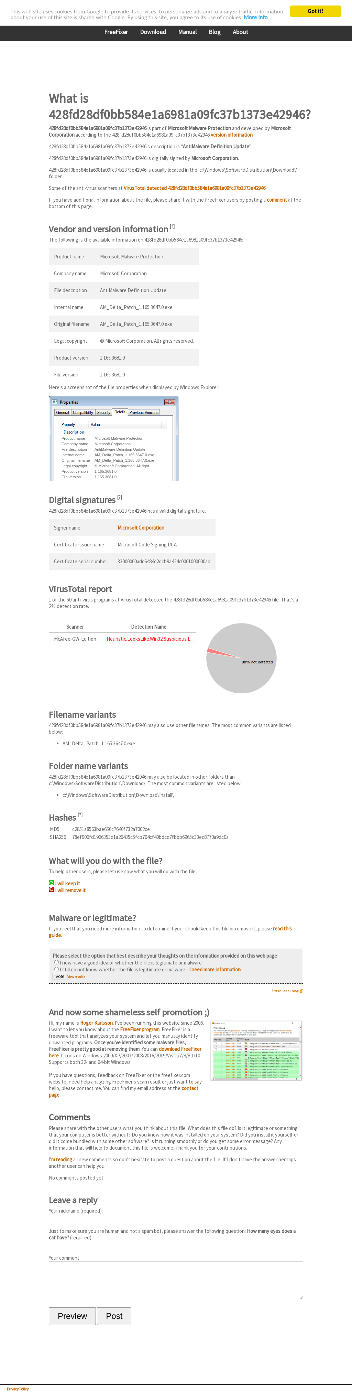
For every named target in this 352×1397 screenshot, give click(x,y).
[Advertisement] (174, 61)
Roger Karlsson (96, 1023)
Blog (215, 32)
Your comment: (176, 1281)
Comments (69, 1117)
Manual (187, 32)
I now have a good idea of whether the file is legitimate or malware (128, 962)
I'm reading (60, 1159)
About (240, 32)
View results (76, 976)
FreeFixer (116, 32)
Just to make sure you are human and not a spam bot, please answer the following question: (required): (176, 1238)
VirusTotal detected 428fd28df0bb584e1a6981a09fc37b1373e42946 (194, 188)
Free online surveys (285, 991)
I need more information (215, 969)
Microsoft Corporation (141, 527)
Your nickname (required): (176, 1214)
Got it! (315, 11)
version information (232, 134)
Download (153, 32)
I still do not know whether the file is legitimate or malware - (147, 969)
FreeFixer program (140, 1029)
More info (256, 17)
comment (277, 199)
